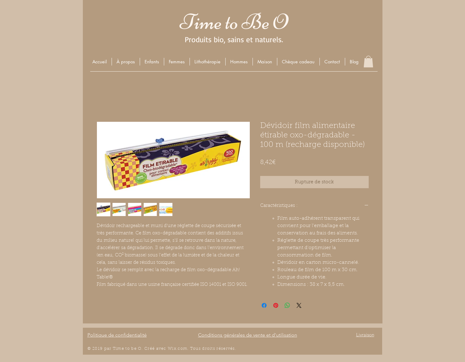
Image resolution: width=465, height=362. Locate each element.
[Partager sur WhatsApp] (287, 305)
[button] (152, 61)
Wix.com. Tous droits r (193, 349)
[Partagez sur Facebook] (264, 305)
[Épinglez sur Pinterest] (275, 305)
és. (233, 349)
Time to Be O (234, 22)
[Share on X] (299, 305)
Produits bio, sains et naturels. (234, 39)
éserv (225, 349)
